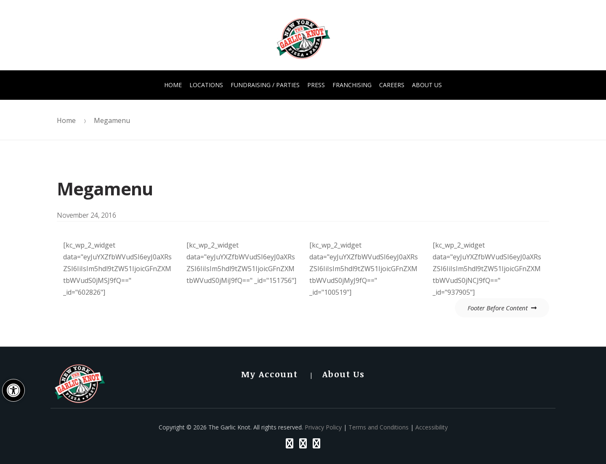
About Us (427, 85)
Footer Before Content (498, 308)
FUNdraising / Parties (265, 85)
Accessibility (431, 427)
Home (173, 85)
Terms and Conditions (378, 427)
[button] (13, 390)
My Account (269, 374)
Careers (391, 85)
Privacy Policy (323, 427)
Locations (206, 85)
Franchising (352, 85)
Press (316, 85)
